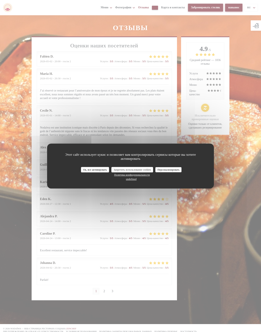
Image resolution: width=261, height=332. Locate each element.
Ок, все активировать (95, 169)
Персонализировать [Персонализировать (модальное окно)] (168, 169)
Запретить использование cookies (132, 169)
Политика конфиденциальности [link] (132, 174)
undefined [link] (131, 179)
